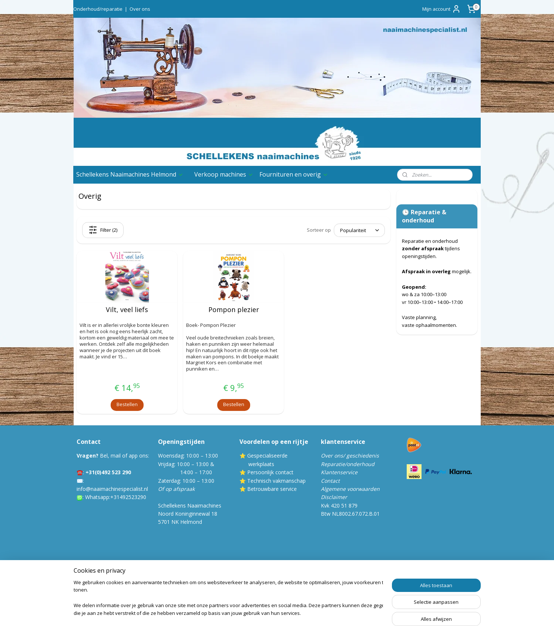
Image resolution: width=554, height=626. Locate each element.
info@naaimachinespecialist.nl (112, 488)
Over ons (140, 9)
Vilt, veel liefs (127, 310)
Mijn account (441, 8)
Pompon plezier (233, 310)
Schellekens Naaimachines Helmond (130, 174)
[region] (228, 598)
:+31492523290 (127, 497)
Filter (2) (102, 229)
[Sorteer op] (359, 230)
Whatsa (94, 497)
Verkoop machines (224, 174)
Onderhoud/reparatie (97, 9)
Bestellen (126, 404)
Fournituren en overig (293, 174)
